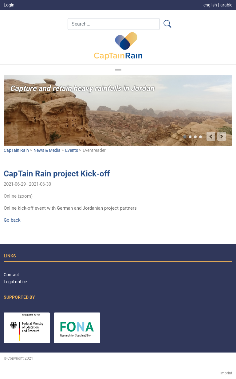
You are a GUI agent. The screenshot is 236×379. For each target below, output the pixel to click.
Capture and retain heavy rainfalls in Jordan (184, 136)
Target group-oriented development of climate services (200, 136)
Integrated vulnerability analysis (195, 136)
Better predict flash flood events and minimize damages (190, 136)
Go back (12, 220)
